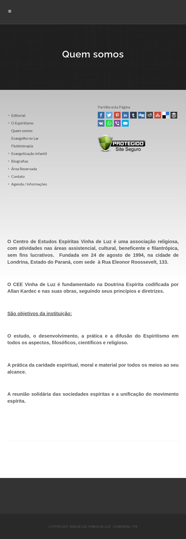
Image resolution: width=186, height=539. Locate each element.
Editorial (18, 115)
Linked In (125, 115)
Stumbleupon (157, 115)
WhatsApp (109, 123)
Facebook (101, 115)
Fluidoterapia (22, 146)
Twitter (109, 115)
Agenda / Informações (29, 184)
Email (125, 123)
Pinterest (117, 115)
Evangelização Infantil (29, 153)
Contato (18, 176)
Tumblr (133, 115)
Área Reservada (24, 168)
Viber (117, 123)
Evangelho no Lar (25, 138)
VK (101, 123)
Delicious (165, 115)
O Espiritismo (22, 123)
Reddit (149, 115)
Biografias (19, 161)
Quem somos (22, 130)
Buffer (174, 115)
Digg (141, 115)
